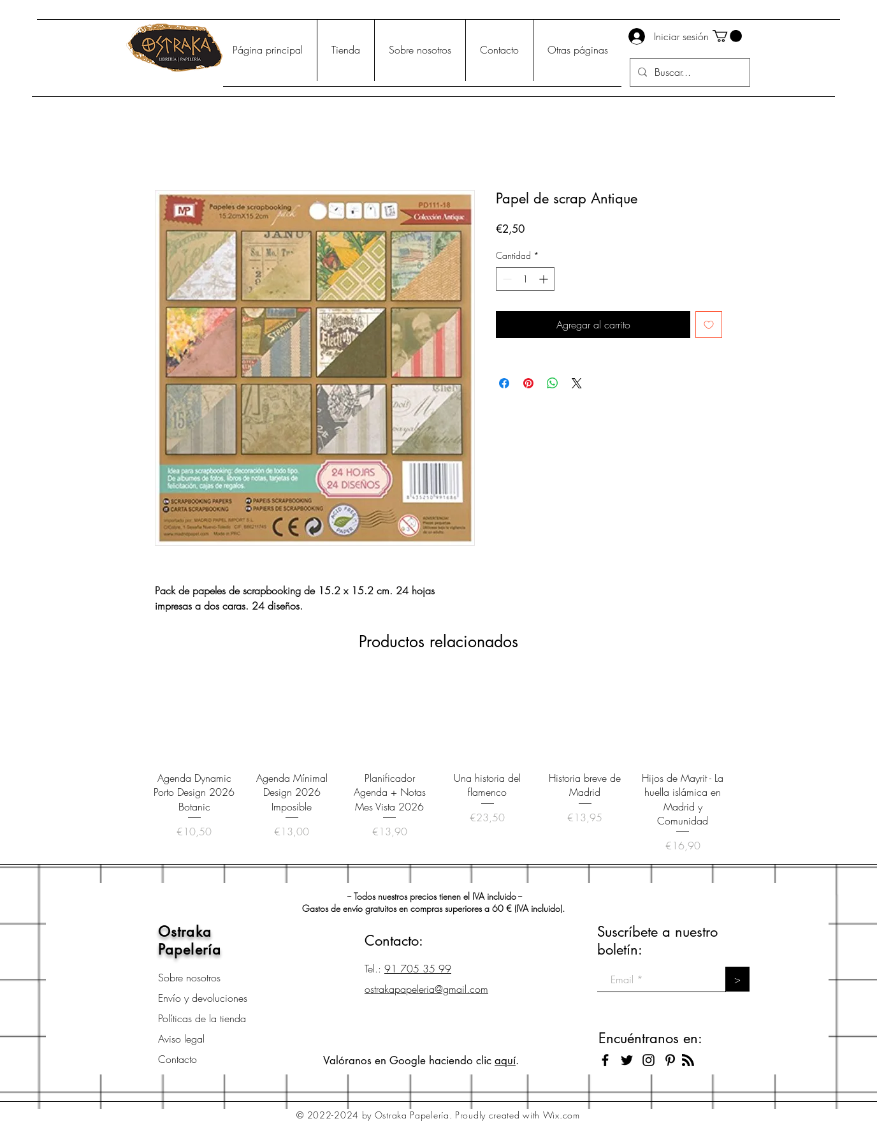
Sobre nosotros (189, 978)
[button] (727, 36)
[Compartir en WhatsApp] (552, 383)
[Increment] (545, 279)
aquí (505, 1060)
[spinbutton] (525, 279)
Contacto (177, 1059)
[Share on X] (576, 383)
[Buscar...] (689, 72)
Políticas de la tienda (202, 1018)
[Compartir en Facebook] (504, 383)
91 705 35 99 (417, 969)
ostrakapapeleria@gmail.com (426, 989)
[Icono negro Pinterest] (670, 1060)
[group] (438, 765)
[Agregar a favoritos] (708, 324)
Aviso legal (181, 1039)
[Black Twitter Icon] (627, 1060)
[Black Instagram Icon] (648, 1060)
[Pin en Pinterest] (528, 383)
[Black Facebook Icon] (605, 1060)
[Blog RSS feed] (688, 1060)
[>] (737, 979)
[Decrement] (506, 279)
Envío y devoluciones (202, 998)
